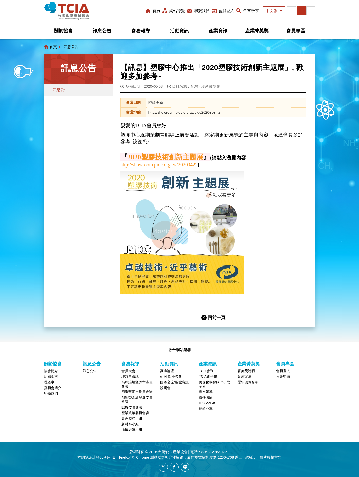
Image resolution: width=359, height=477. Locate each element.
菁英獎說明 (246, 371)
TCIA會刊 (206, 371)
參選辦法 (244, 376)
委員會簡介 (52, 388)
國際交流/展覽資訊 (174, 382)
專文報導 (206, 392)
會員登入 (226, 11)
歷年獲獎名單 (248, 382)
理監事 (49, 382)
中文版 (271, 11)
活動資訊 (179, 30)
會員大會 (128, 371)
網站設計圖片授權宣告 (263, 457)
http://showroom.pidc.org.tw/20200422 (159, 164)
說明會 (165, 388)
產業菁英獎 (257, 30)
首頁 (156, 11)
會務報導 (140, 30)
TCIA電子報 (208, 376)
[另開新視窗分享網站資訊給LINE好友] (185, 467)
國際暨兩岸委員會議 (137, 392)
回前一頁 (216, 317)
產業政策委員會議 (135, 413)
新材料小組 (130, 424)
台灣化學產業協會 (66, 11)
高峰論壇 (167, 371)
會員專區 (295, 30)
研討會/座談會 (171, 376)
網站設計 (88, 457)
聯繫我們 (202, 11)
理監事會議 (130, 376)
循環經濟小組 (131, 430)
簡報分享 (206, 409)
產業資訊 (218, 30)
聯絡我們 (51, 393)
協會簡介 (51, 371)
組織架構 (51, 376)
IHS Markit (207, 403)
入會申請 (283, 376)
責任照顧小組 (131, 418)
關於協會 (63, 30)
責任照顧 (206, 397)
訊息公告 (102, 30)
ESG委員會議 (132, 407)
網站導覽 (177, 11)
